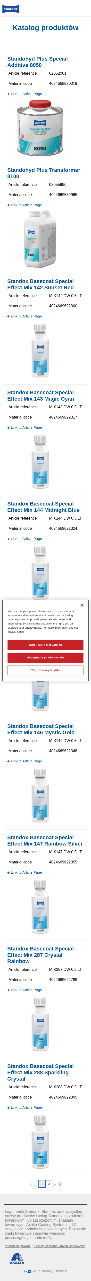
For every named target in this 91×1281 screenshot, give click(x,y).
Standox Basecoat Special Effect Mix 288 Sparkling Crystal (40, 1072)
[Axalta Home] (10, 11)
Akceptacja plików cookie (45, 657)
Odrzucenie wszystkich (45, 644)
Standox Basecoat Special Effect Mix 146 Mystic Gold (41, 729)
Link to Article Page (26, 94)
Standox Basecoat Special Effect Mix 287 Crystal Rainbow (40, 955)
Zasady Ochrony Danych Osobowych (59, 1246)
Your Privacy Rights (45, 670)
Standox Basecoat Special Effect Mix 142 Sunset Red (40, 284)
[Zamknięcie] (82, 605)
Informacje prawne (18, 1246)
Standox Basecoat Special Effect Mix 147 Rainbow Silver (45, 840)
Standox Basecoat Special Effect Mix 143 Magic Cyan (40, 395)
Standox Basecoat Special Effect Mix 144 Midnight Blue (43, 507)
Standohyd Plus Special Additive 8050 (37, 62)
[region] (45, 640)
